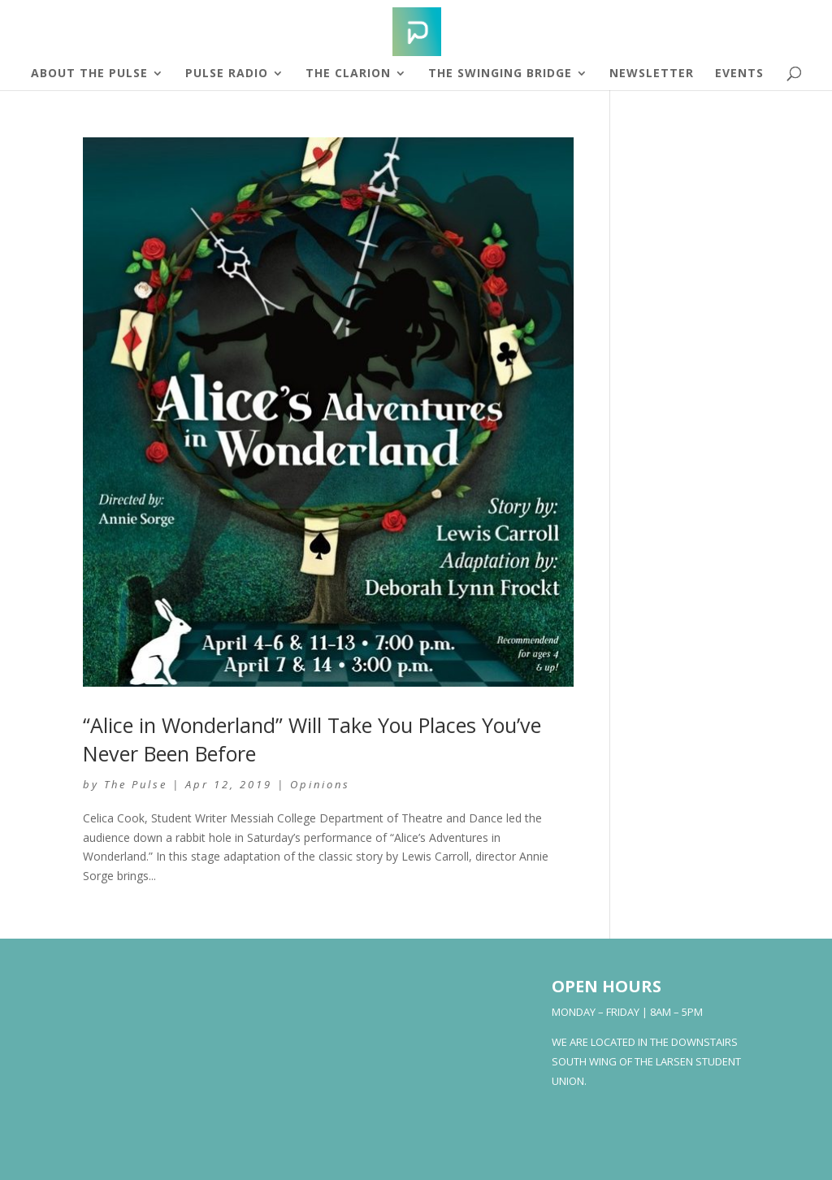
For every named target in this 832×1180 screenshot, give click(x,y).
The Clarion (348, 73)
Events (739, 73)
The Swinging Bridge (500, 73)
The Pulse (135, 784)
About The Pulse (89, 73)
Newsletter (651, 73)
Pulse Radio (226, 73)
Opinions (320, 784)
